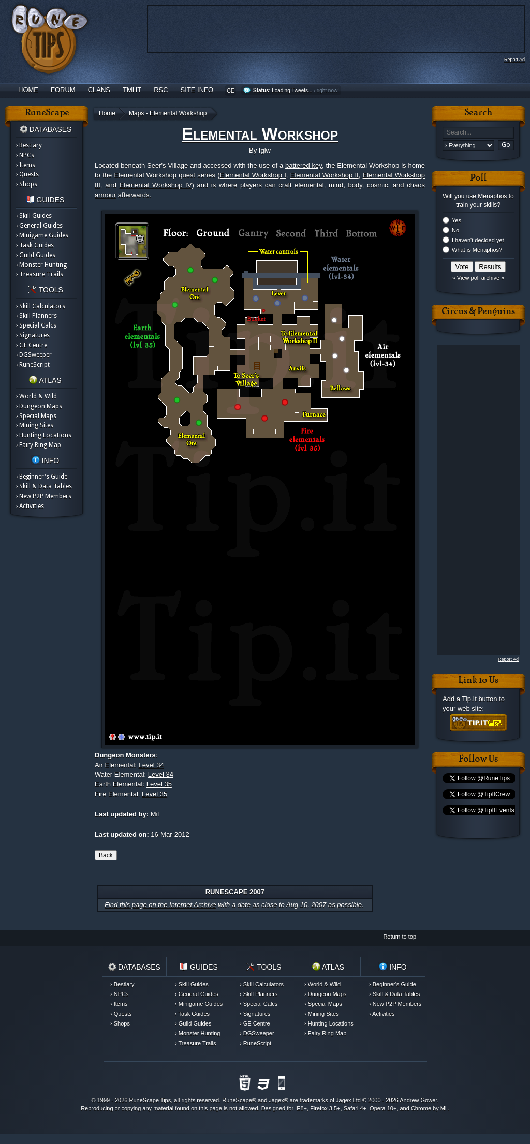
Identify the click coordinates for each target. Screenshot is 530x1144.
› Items (25, 165)
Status (261, 90)
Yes (456, 220)
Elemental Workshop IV (156, 185)
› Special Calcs (36, 325)
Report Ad (514, 59)
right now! (328, 90)
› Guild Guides (35, 255)
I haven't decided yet (478, 240)
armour (105, 195)
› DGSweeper (34, 355)
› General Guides (39, 225)
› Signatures (33, 335)
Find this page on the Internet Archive (160, 905)
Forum (63, 90)
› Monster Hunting (41, 265)
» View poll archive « (478, 278)
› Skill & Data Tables (44, 486)
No (455, 230)
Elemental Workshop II (324, 175)
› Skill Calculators (40, 306)
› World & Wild (36, 396)
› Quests (27, 174)
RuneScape (237, 1100)
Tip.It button (479, 699)
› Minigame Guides (42, 235)
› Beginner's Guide (41, 476)
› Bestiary (29, 145)
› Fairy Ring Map (38, 445)
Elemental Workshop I (253, 175)
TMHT (132, 90)
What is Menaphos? (477, 250)
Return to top (399, 936)
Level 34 (151, 765)
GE (230, 91)
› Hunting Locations (43, 435)
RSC (161, 90)
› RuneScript (33, 364)
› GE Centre (31, 345)
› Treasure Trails (39, 274)
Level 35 (159, 784)
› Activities (30, 506)
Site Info (197, 90)
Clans (99, 90)
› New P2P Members (43, 496)
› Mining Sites (34, 425)
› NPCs (25, 155)
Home (28, 90)
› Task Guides (35, 245)
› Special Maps (36, 416)
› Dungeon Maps (39, 406)
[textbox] (478, 133)
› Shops (26, 184)
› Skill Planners (36, 315)
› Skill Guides (34, 215)
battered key (303, 165)
